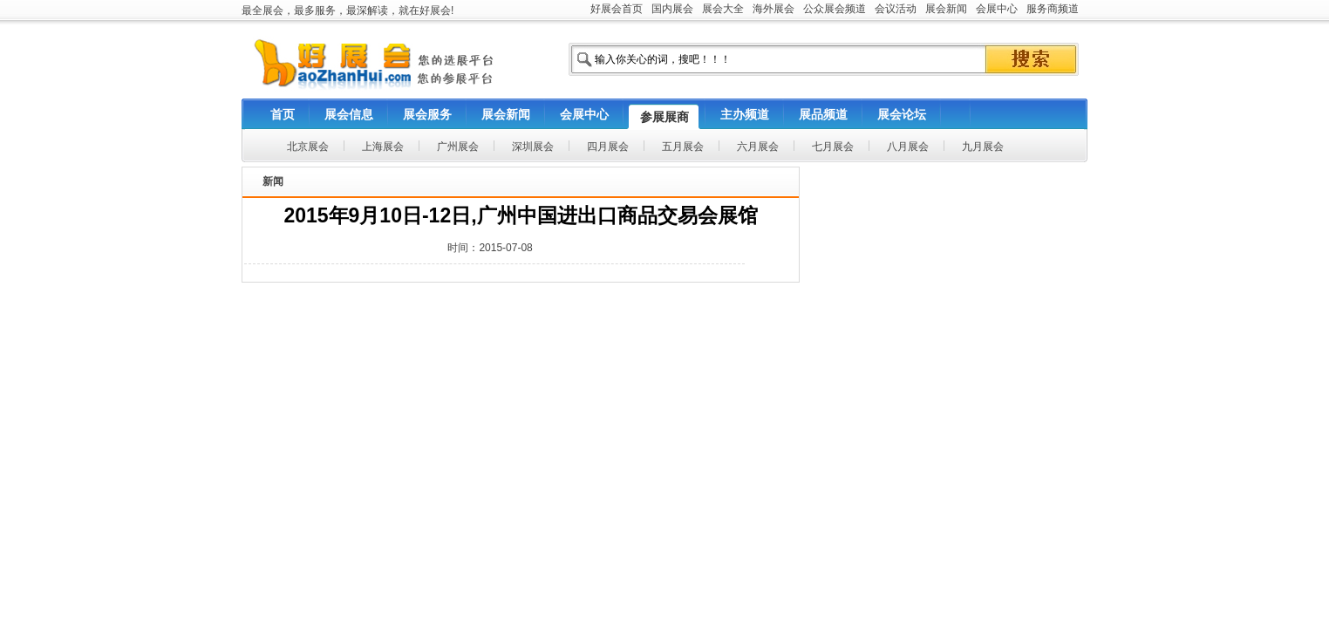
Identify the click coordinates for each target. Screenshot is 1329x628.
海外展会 (773, 9)
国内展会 (672, 9)
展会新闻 (946, 9)
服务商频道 (1052, 9)
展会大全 (723, 9)
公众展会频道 (834, 9)
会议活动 (896, 9)
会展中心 (997, 9)
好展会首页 (616, 9)
